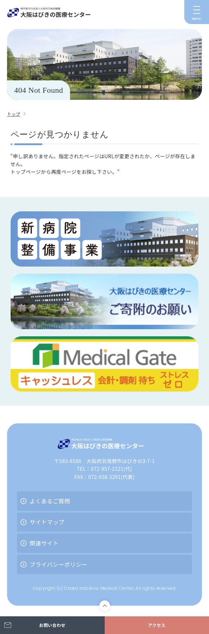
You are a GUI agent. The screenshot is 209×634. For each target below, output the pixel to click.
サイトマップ (47, 522)
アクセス (157, 625)
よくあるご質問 (50, 501)
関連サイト (44, 543)
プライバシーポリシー (59, 564)
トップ (13, 114)
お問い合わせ (52, 625)
